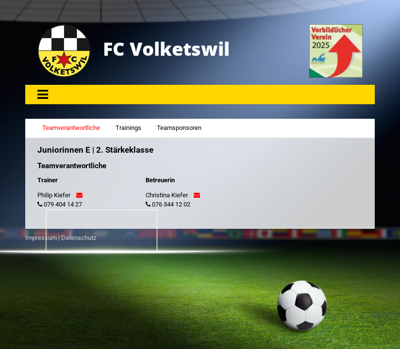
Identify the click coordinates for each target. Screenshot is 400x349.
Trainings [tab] (128, 127)
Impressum (41, 237)
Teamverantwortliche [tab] (71, 127)
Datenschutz (78, 237)
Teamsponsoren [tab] (179, 127)
